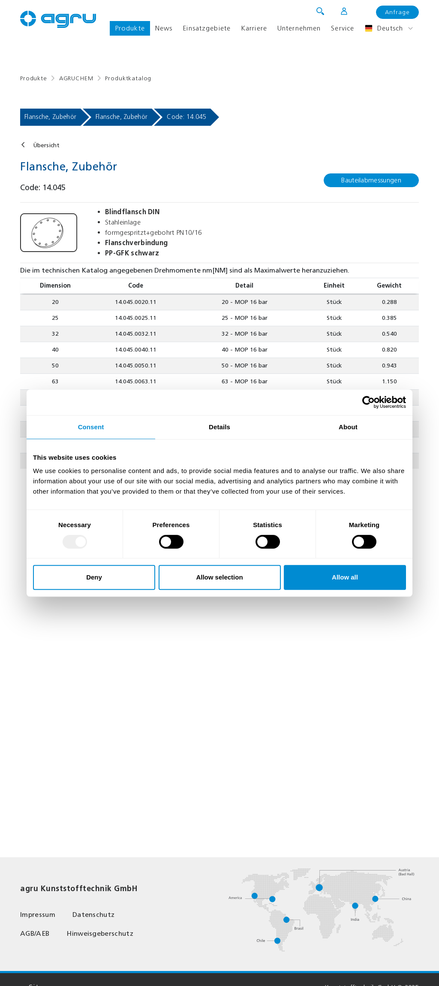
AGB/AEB (34, 933)
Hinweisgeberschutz (99, 933)
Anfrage (397, 12)
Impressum (37, 914)
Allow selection (219, 577)
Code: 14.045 (186, 117)
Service (342, 28)
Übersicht (46, 145)
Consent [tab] (91, 427)
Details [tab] (219, 427)
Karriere (254, 28)
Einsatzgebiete (207, 28)
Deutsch (383, 28)
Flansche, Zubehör (50, 117)
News (163, 28)
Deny (94, 577)
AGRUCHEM (76, 78)
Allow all (345, 577)
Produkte (130, 28)
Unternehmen (299, 28)
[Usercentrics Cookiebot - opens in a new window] (368, 402)
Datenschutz (93, 914)
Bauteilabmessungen (371, 180)
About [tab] (348, 427)
